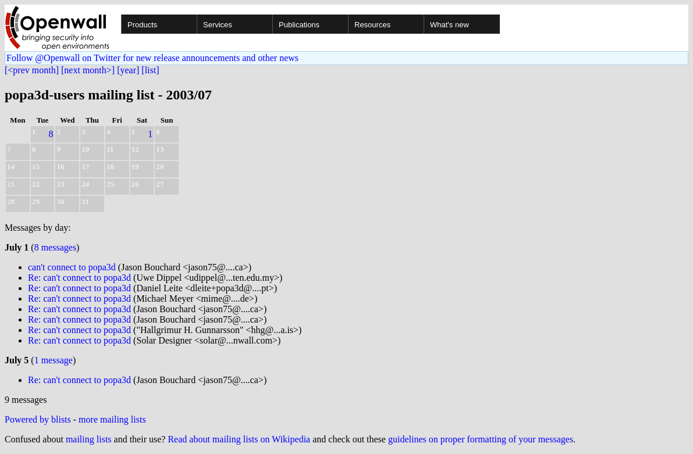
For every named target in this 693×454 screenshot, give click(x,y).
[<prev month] (32, 70)
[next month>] (88, 70)
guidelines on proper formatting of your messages (480, 439)
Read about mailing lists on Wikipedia (239, 439)
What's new (449, 24)
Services (217, 24)
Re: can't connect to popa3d (79, 278)
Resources (372, 24)
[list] (150, 70)
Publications (299, 24)
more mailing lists (112, 419)
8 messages (55, 247)
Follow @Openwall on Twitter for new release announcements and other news (152, 58)
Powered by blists (38, 419)
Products (142, 24)
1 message (53, 360)
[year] (128, 70)
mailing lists (89, 439)
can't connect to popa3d (72, 267)
